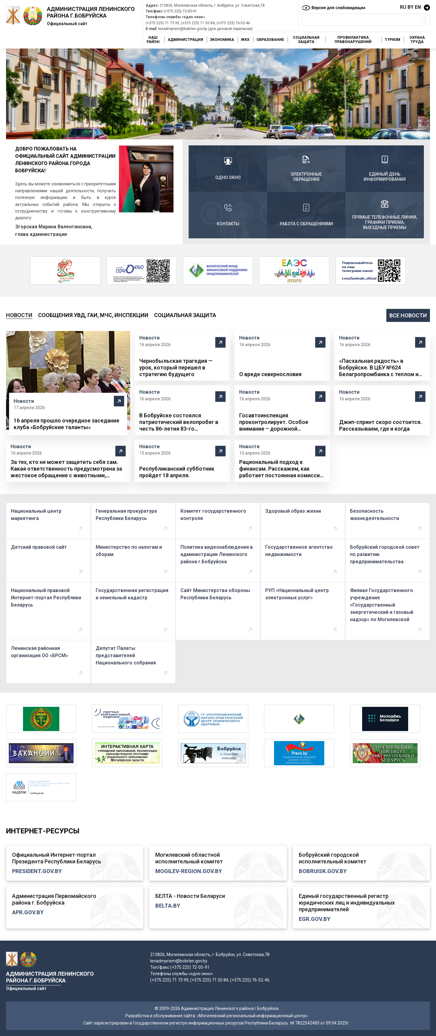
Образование (270, 40)
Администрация (185, 40)
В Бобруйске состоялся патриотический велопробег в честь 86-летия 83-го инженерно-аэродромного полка (182, 422)
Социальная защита (306, 39)
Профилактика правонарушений (353, 39)
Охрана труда (417, 39)
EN (418, 7)
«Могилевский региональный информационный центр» (252, 1015)
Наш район (153, 39)
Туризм (392, 40)
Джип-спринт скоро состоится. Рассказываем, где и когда (380, 425)
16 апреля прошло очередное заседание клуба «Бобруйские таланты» (66, 423)
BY (411, 7)
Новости (19, 315)
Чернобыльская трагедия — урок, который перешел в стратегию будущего (176, 367)
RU (403, 7)
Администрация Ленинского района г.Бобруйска (91, 12)
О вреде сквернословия (270, 374)
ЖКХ (245, 40)
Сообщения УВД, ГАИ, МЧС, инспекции (93, 315)
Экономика (222, 40)
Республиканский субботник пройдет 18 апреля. (176, 471)
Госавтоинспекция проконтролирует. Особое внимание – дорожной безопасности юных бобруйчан (280, 422)
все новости (408, 315)
